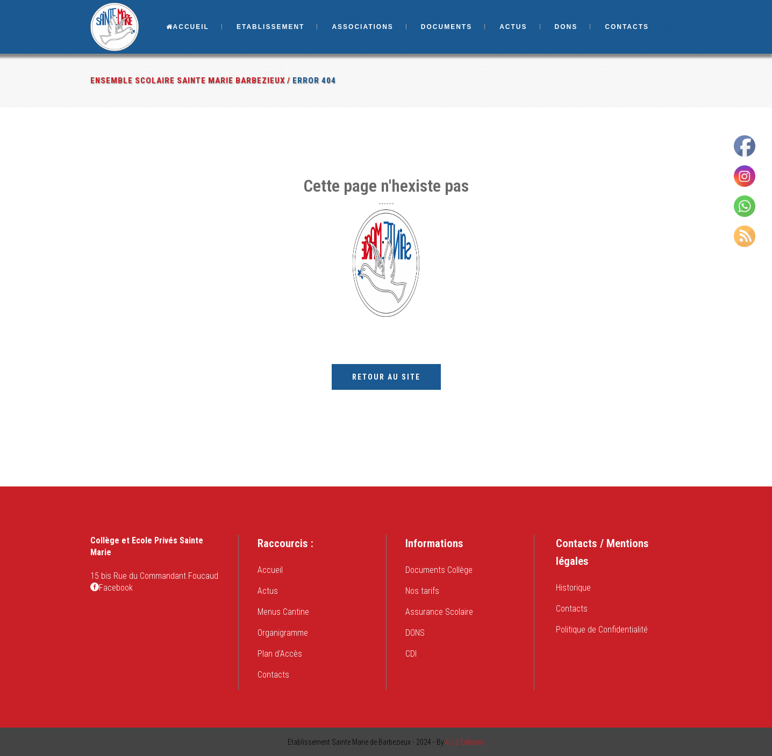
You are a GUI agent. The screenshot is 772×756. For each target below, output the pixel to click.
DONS (415, 633)
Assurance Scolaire (439, 612)
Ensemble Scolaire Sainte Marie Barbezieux (187, 80)
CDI (411, 654)
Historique (573, 588)
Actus (268, 591)
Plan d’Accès (280, 654)
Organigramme (283, 633)
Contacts (273, 675)
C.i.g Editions (465, 742)
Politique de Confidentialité (602, 629)
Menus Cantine (283, 612)
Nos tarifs (422, 591)
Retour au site (386, 377)
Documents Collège (439, 570)
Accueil (270, 570)
